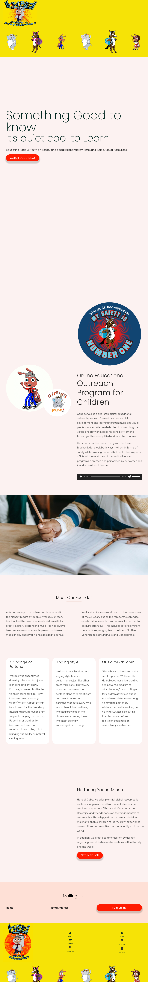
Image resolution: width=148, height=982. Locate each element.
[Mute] (129, 479)
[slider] (105, 480)
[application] (109, 480)
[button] (22, 161)
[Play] (80, 479)
